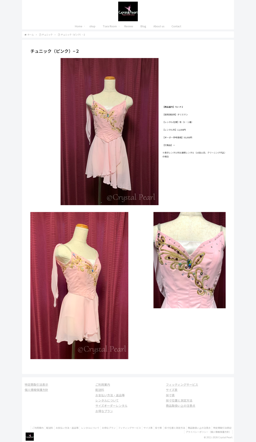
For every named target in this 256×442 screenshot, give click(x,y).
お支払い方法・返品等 (110, 395)
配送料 (99, 390)
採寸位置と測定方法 (179, 400)
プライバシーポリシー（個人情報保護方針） (208, 432)
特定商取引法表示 (36, 384)
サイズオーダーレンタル (111, 405)
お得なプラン (104, 411)
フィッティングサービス (182, 384)
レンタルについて (107, 400)
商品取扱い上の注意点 (180, 405)
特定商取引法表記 (172, 432)
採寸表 (170, 395)
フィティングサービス (146, 427)
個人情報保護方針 (36, 390)
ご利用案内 (102, 384)
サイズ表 (171, 390)
